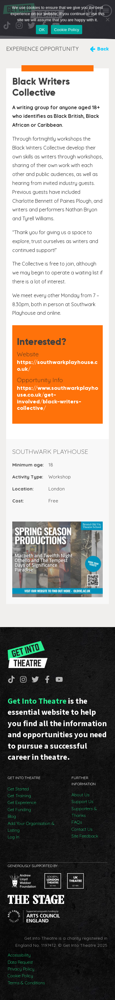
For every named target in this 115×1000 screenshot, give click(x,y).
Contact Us (81, 829)
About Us (80, 795)
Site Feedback (84, 836)
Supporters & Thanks (84, 812)
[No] (107, 19)
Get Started (18, 789)
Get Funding (19, 809)
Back (103, 49)
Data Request (20, 962)
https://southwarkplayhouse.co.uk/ (57, 365)
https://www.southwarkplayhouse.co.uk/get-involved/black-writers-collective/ (57, 398)
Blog (12, 816)
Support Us (82, 801)
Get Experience (22, 802)
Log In (13, 837)
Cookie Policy (20, 975)
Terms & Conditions (26, 983)
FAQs (76, 822)
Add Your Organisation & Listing (31, 827)
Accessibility (19, 955)
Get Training (19, 795)
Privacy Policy (21, 969)
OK (42, 29)
